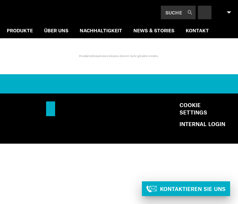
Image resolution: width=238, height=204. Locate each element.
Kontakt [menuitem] (197, 30)
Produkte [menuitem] (20, 30)
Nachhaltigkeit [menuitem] (101, 30)
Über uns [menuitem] (56, 30)
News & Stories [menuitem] (153, 30)
